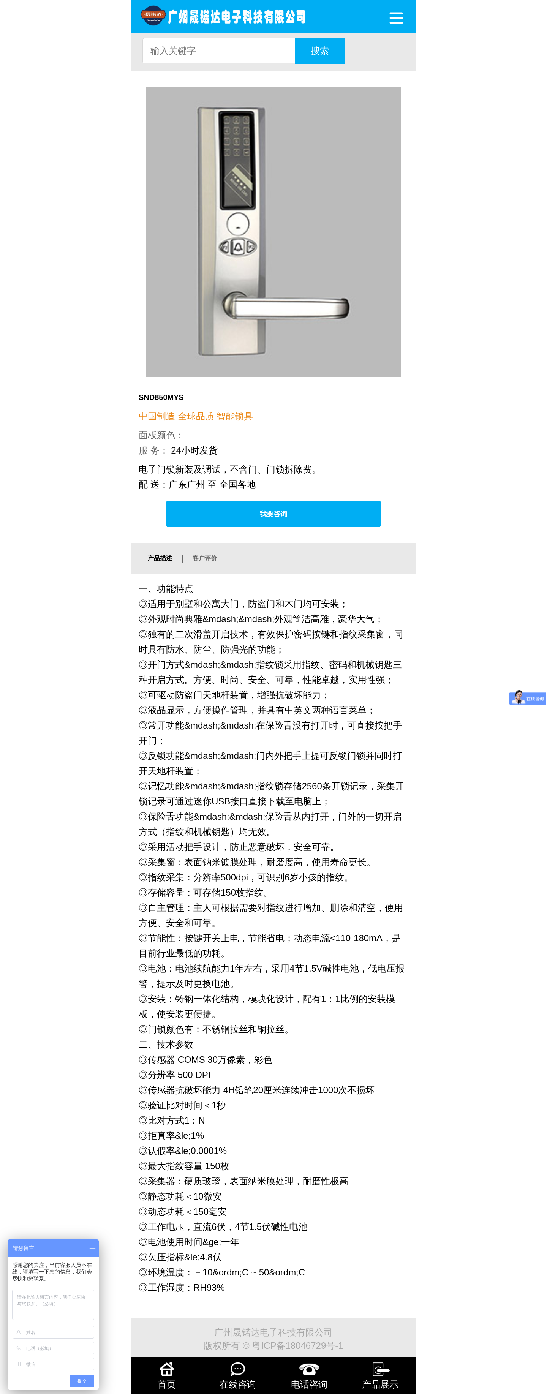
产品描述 (160, 558)
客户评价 (205, 558)
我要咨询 (273, 514)
